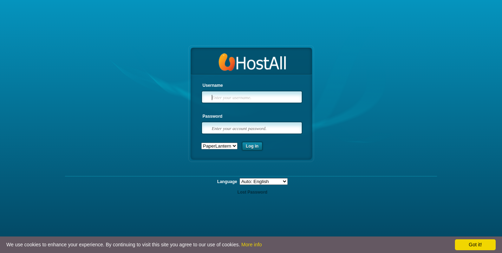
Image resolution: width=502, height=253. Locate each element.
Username (213, 85)
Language (227, 181)
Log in (252, 146)
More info (251, 244)
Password (213, 116)
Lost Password (252, 192)
